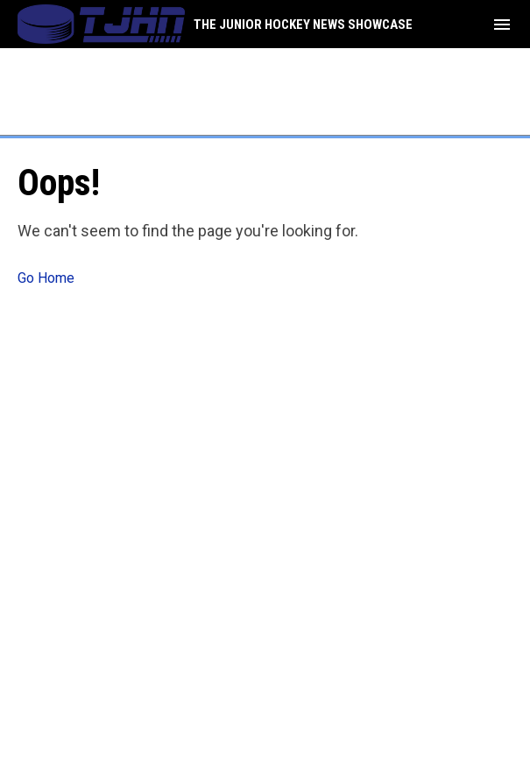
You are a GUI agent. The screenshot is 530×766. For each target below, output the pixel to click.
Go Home (46, 278)
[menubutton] (501, 24)
